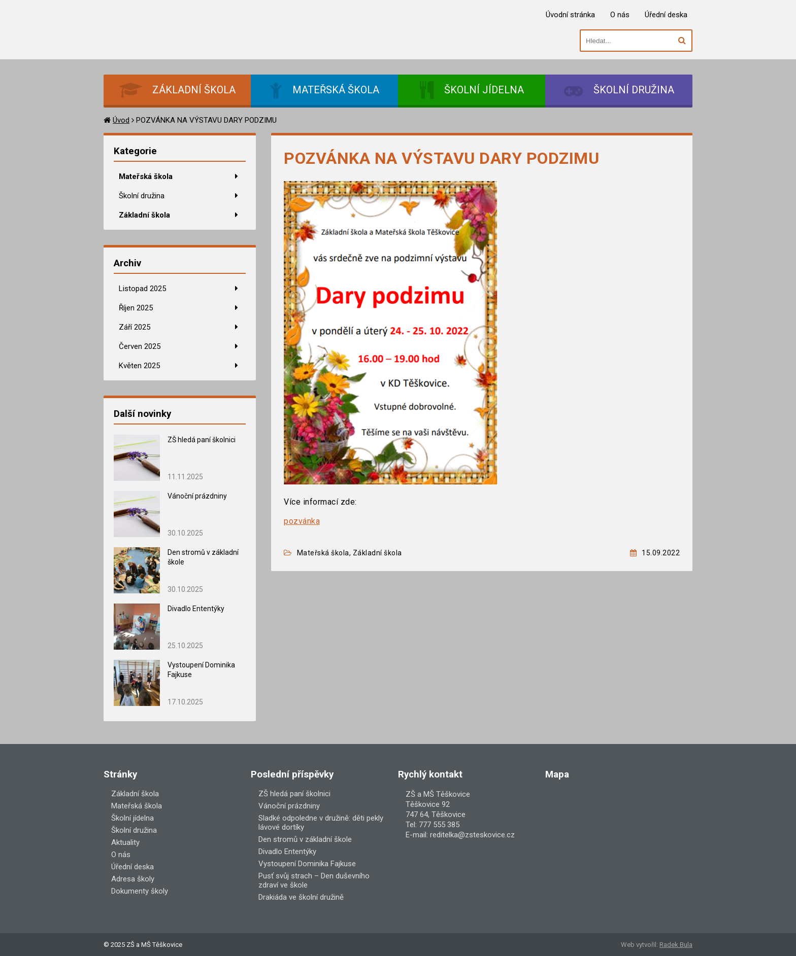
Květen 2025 (139, 365)
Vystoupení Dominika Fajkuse (307, 863)
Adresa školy (132, 878)
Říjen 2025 (136, 307)
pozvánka (302, 521)
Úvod (121, 120)
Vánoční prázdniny (197, 496)
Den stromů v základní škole (305, 839)
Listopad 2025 (142, 288)
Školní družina (141, 195)
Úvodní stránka (570, 14)
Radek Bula (675, 944)
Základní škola (144, 215)
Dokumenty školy (139, 891)
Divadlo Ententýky (196, 609)
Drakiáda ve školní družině (301, 897)
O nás (619, 14)
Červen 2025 (139, 346)
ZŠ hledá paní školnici (202, 440)
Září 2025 (134, 327)
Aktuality (125, 842)
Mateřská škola (146, 176)
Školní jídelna (132, 818)
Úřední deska (666, 14)
